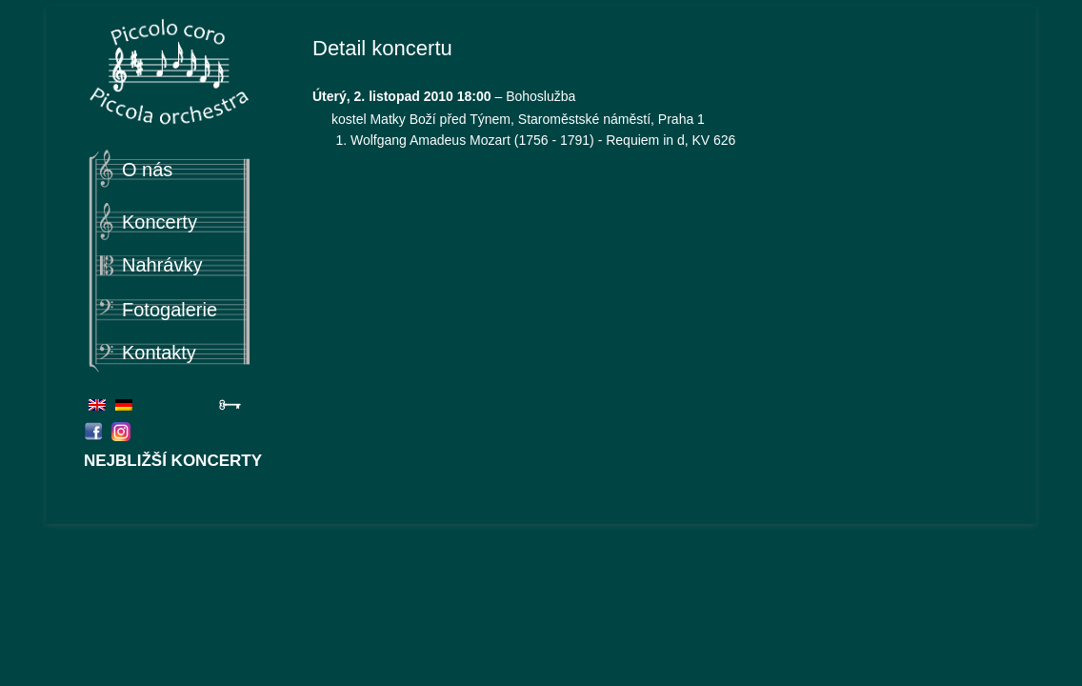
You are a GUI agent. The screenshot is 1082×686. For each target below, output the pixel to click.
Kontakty (159, 352)
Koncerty (159, 222)
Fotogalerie (169, 309)
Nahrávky (162, 264)
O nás (147, 169)
